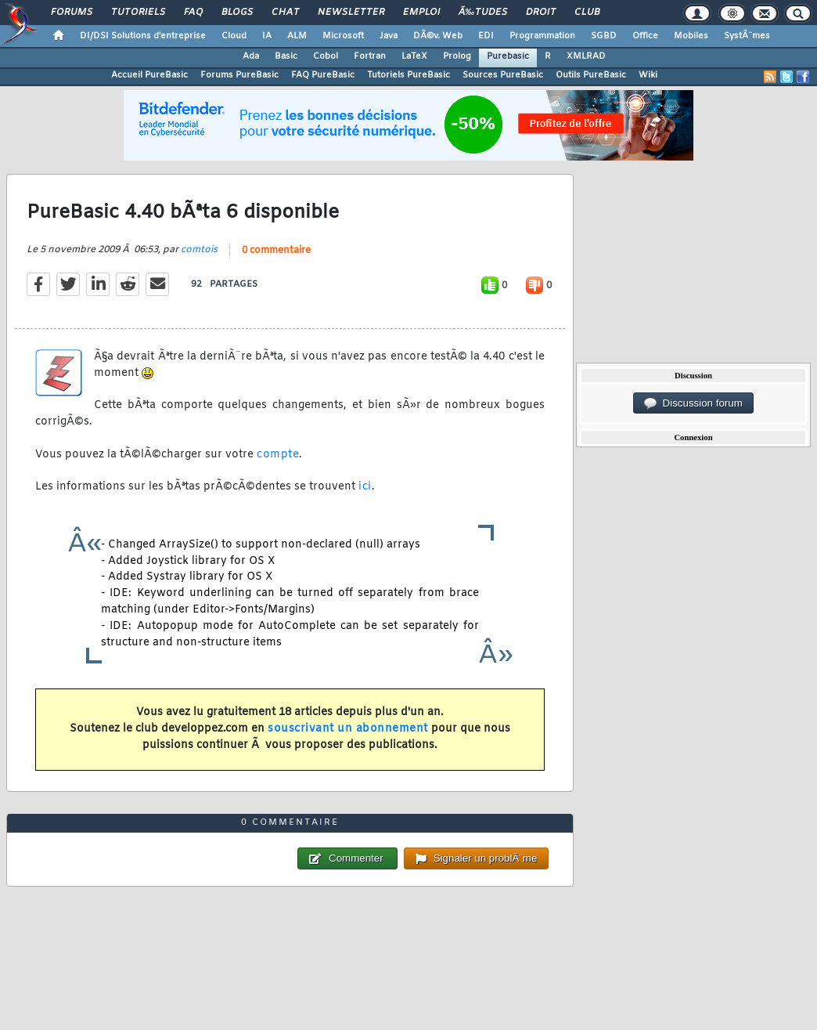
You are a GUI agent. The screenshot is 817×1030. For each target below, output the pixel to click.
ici (365, 486)
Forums (71, 12)
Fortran (370, 56)
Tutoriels (138, 12)
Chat (285, 12)
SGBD (604, 36)
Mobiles (691, 36)
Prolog (457, 56)
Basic (286, 56)
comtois (199, 250)
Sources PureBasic (502, 75)
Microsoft (343, 36)
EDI (486, 36)
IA (267, 36)
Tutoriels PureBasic (408, 75)
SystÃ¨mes (747, 36)
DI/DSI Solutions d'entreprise (143, 36)
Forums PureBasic (239, 75)
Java (389, 36)
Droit (540, 12)
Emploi (421, 12)
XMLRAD (586, 56)
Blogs (237, 12)
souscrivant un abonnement (348, 728)
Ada (251, 56)
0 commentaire (276, 250)
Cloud (234, 36)
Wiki (648, 75)
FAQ (193, 12)
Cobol (325, 56)
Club (587, 12)
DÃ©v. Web (437, 36)
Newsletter (351, 12)
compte (278, 454)
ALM (297, 36)
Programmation (542, 36)
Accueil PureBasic (149, 75)
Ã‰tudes (483, 12)
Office (645, 36)
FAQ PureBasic (323, 75)
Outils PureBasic (591, 75)
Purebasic (508, 56)
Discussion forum (693, 403)
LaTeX (414, 56)
